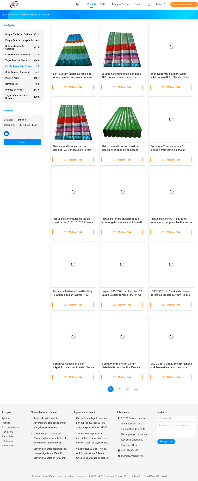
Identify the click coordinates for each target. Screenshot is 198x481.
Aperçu (5, 418)
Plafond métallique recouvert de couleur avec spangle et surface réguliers (119, 150)
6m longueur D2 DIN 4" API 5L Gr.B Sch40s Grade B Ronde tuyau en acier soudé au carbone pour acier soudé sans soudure (92, 454)
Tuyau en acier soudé (22, 60)
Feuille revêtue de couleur (22, 66)
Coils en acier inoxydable (22, 54)
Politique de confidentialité (9, 443)
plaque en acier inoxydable (22, 40)
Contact (22, 142)
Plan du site (7, 432)
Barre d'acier (22, 83)
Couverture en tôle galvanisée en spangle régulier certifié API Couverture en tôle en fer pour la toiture (50, 454)
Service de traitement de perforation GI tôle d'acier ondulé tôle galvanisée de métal (50, 423)
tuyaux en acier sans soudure (22, 96)
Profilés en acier (22, 89)
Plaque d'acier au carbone (22, 34)
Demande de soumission (184, 4)
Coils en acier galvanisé (22, 72)
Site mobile (7, 436)
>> (136, 389)
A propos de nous (10, 427)
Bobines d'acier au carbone (22, 47)
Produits (6, 423)
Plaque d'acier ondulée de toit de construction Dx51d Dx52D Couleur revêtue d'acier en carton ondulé (72, 222)
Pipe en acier (22, 78)
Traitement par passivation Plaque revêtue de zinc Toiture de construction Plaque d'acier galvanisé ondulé (50, 438)
